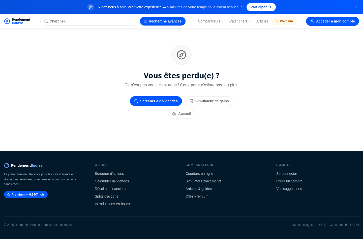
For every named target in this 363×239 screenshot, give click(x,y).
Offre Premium (197, 196)
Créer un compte (289, 181)
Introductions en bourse (113, 204)
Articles (262, 21)
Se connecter (286, 174)
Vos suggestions (289, 189)
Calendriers (240, 21)
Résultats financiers (110, 189)
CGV (322, 225)
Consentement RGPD (344, 225)
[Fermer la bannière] (356, 7)
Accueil (181, 114)
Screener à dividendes (156, 101)
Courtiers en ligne (199, 174)
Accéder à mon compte (332, 21)
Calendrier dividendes (112, 181)
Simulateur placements (203, 181)
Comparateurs (211, 21)
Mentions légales (303, 225)
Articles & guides (199, 189)
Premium (284, 21)
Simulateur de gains (209, 101)
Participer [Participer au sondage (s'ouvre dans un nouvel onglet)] (261, 7)
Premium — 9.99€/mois (26, 194)
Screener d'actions (109, 174)
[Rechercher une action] (89, 21)
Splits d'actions (106, 196)
